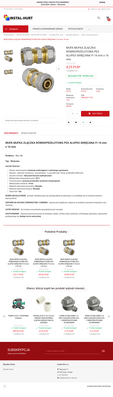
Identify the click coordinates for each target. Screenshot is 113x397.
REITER (68, 106)
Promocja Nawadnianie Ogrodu (48, 29)
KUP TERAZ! (95, 114)
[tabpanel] (56, 180)
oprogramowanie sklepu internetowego (99, 386)
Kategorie (11, 28)
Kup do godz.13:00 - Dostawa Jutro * (81, 76)
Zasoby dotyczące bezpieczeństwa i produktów (21, 120)
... (89, 29)
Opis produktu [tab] (11, 133)
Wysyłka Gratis (75, 29)
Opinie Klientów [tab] (28, 133)
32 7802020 (62, 375)
